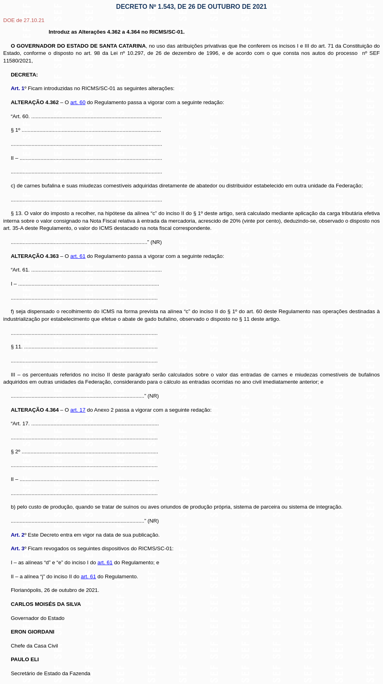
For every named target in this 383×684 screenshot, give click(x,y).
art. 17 (78, 410)
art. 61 (78, 256)
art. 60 (78, 102)
